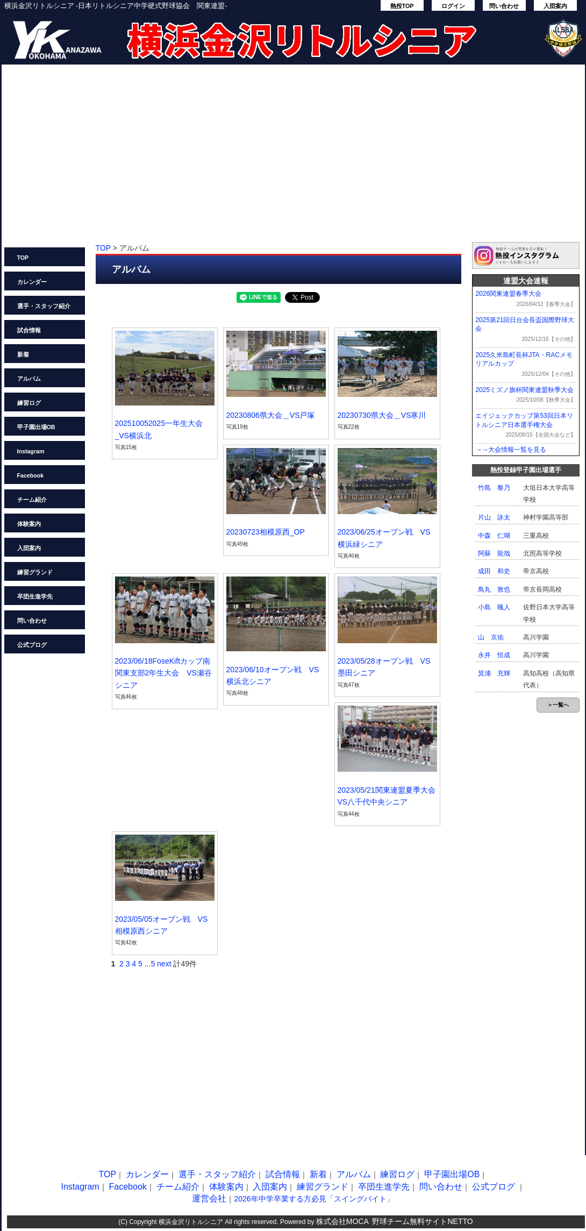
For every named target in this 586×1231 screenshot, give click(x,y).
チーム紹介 (32, 499)
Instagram (31, 451)
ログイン (453, 6)
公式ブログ (32, 645)
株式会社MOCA (342, 1221)
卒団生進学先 (35, 596)
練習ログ (29, 403)
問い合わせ (504, 6)
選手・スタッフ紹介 (43, 306)
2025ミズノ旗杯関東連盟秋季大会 (524, 390)
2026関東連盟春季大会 (508, 293)
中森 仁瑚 (494, 535)
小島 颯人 (494, 607)
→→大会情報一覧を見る (510, 449)
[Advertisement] (293, 158)
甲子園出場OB (36, 427)
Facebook (30, 475)
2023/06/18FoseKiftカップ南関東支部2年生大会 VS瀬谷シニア (163, 673)
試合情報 (29, 330)
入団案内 (555, 6)
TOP (23, 257)
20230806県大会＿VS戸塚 (270, 415)
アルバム (29, 378)
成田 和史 (494, 571)
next (164, 963)
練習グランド (35, 572)
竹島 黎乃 (494, 488)
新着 (23, 354)
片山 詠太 (494, 517)
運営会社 (209, 1198)
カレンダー (32, 282)
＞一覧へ (558, 705)
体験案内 (29, 524)
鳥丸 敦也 (494, 589)
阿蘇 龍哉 (494, 553)
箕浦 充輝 (494, 673)
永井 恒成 (494, 655)
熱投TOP (402, 6)
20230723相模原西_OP (265, 532)
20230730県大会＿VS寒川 (382, 415)
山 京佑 (491, 637)
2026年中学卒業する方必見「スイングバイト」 (314, 1198)
